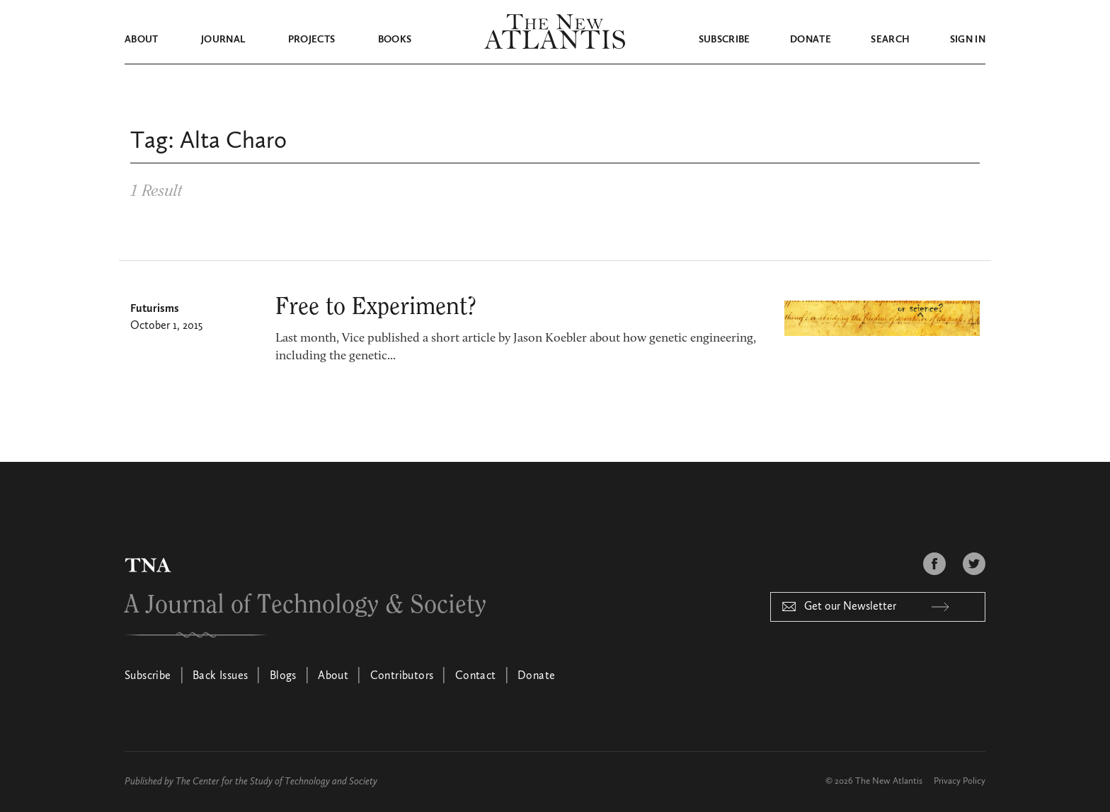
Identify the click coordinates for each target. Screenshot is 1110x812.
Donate (810, 40)
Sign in (967, 40)
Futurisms (154, 309)
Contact (475, 676)
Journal (223, 40)
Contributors (402, 676)
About (142, 40)
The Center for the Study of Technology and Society (276, 782)
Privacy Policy (959, 781)
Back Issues (220, 676)
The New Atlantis (888, 781)
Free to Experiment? (375, 307)
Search (890, 40)
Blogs (283, 676)
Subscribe (724, 40)
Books (395, 40)
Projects (312, 40)
